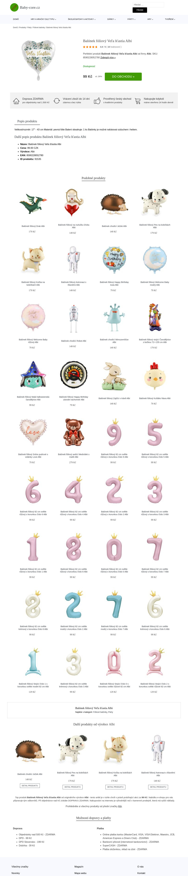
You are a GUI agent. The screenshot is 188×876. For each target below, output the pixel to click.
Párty (131, 19)
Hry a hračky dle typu (42, 19)
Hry (149, 19)
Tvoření (169, 19)
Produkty (22, 27)
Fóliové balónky (39, 27)
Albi (120, 806)
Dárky (110, 19)
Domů (16, 19)
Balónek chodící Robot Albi (73, 341)
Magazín (78, 866)
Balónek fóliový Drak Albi (33, 226)
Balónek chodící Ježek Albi (114, 226)
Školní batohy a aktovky (81, 19)
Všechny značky (20, 866)
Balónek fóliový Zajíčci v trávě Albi (114, 398)
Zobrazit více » (108, 57)
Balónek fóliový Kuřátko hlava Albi (155, 398)
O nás (140, 866)
